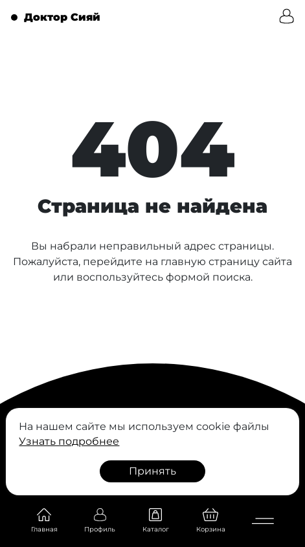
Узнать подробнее (69, 441)
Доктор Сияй (62, 17)
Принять (152, 471)
